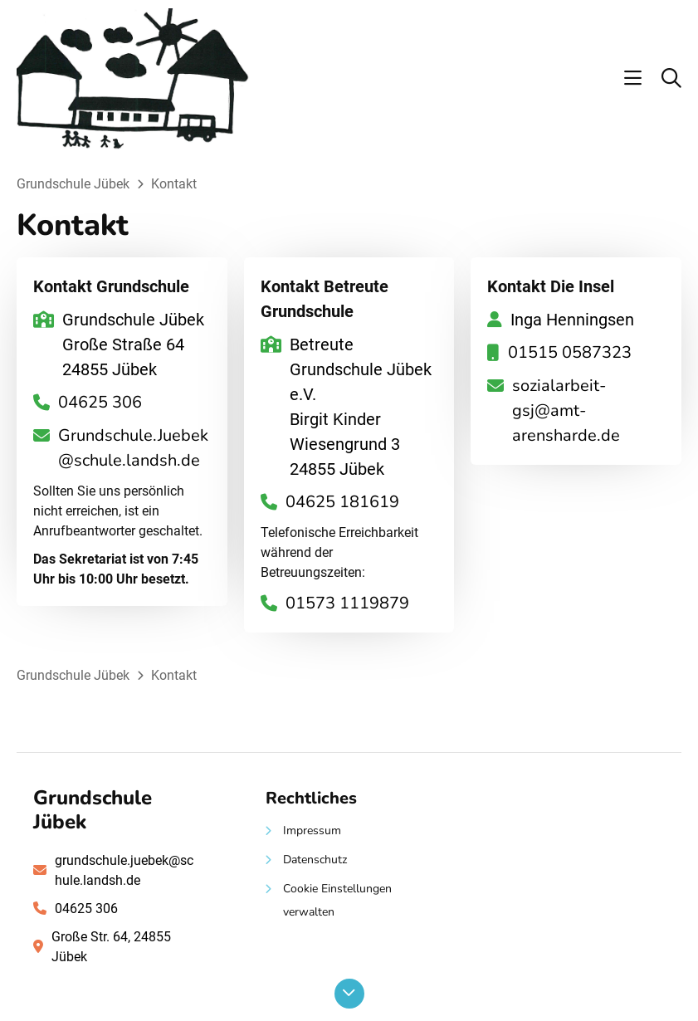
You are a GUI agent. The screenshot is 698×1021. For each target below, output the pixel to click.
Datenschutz (315, 859)
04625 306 (100, 402)
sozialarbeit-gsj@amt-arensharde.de (566, 410)
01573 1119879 (347, 603)
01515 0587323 (570, 352)
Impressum (312, 830)
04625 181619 (342, 502)
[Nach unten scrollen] (349, 994)
